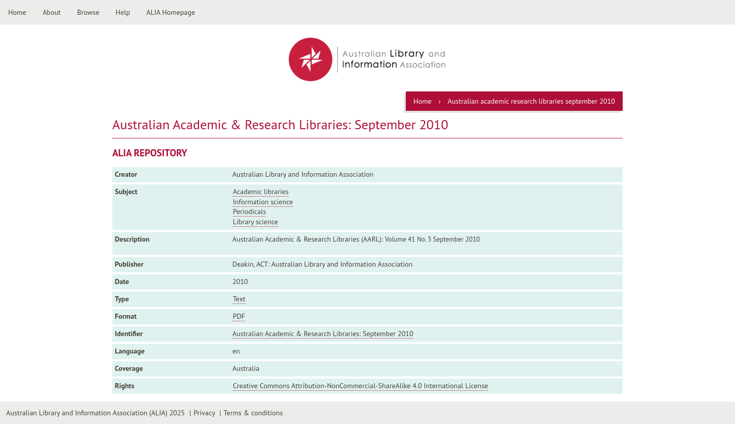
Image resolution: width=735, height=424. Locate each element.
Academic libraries (260, 191)
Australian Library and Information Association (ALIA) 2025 (95, 412)
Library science (255, 221)
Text (239, 298)
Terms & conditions (253, 412)
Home (17, 12)
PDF (239, 316)
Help (123, 12)
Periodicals (249, 211)
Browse (88, 12)
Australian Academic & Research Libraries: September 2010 (322, 333)
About (51, 12)
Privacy (204, 412)
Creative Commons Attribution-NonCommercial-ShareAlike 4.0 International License (360, 385)
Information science (263, 201)
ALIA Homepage (170, 12)
